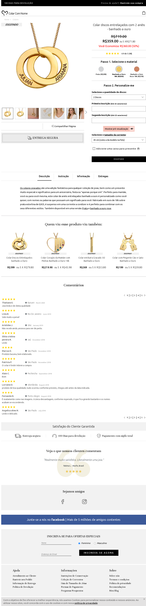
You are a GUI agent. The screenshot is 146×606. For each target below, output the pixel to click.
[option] (42, 3)
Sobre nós (114, 575)
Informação (83, 176)
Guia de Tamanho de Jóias (74, 583)
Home (6, 19)
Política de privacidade (120, 583)
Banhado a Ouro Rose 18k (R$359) (137, 71)
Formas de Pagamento (72, 587)
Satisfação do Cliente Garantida (74, 426)
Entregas (103, 176)
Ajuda (16, 570)
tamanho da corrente (115, 135)
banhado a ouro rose (100, 208)
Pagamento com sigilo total (115, 435)
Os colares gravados (30, 188)
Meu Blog (114, 590)
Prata (85, 208)
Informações (69, 570)
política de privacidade (86, 603)
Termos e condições (119, 579)
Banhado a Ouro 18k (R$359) (118, 71)
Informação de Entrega (24, 583)
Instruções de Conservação (74, 575)
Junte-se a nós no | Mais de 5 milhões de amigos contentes (73, 519)
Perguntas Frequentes (72, 590)
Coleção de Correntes (72, 579)
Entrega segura (27, 435)
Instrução (63, 176)
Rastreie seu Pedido (22, 579)
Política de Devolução (23, 587)
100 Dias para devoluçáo (68, 435)
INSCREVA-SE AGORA (99, 552)
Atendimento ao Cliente (24, 575)
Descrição (44, 176)
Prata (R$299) (101, 70)
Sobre (112, 570)
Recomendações (117, 587)
